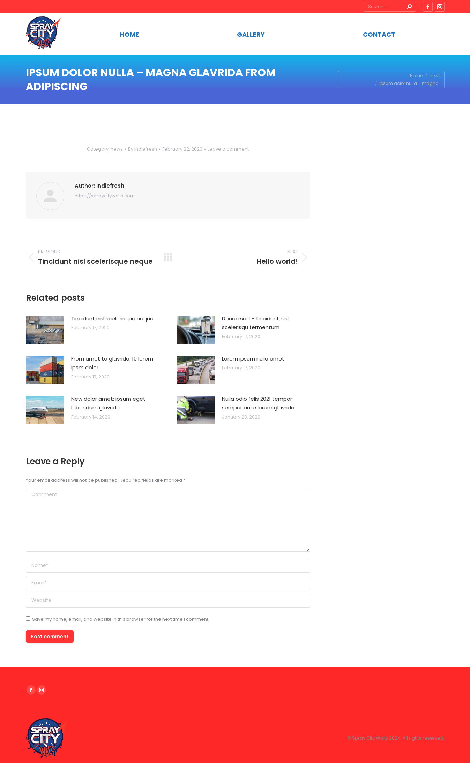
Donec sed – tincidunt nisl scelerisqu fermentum (255, 323)
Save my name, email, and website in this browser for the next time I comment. (120, 619)
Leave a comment (228, 149)
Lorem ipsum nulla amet (253, 358)
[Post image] (45, 330)
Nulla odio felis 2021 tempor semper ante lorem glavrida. (259, 403)
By (142, 149)
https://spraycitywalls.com (105, 196)
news (117, 149)
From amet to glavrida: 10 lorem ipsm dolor (112, 363)
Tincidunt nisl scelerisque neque (112, 318)
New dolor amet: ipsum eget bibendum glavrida (108, 403)
